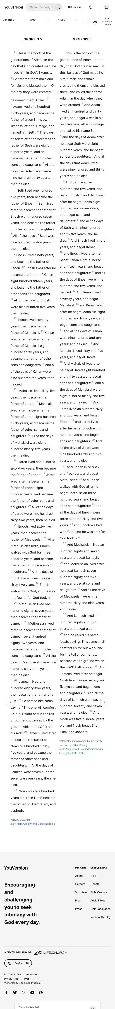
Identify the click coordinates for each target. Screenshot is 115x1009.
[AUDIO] (85, 21)
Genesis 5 (13, 20)
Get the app (74, 7)
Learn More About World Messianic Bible (32, 823)
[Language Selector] (90, 7)
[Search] (40, 7)
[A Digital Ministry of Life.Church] (57, 951)
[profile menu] (104, 7)
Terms (25, 978)
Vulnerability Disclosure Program (22, 982)
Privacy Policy (11, 978)
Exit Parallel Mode (107, 21)
